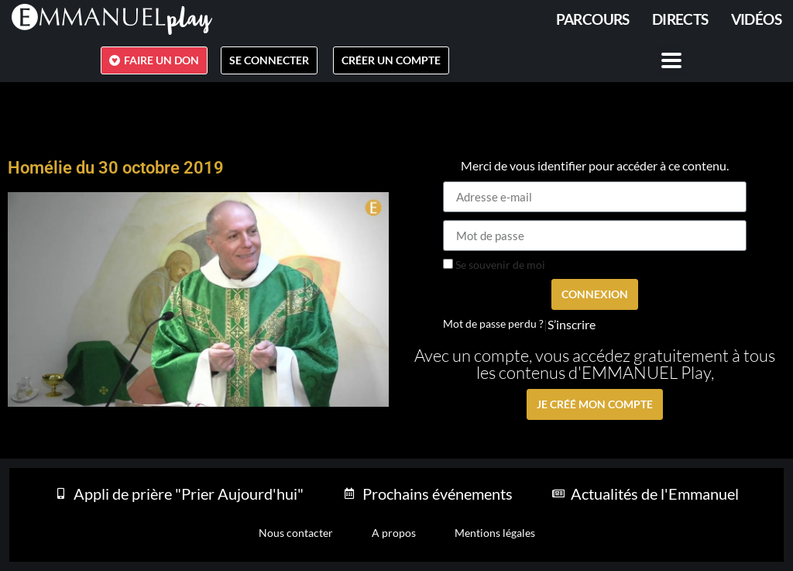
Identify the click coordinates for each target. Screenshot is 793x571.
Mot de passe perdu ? (493, 324)
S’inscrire (572, 325)
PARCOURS (593, 19)
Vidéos (756, 19)
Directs (680, 19)
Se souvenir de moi (494, 265)
